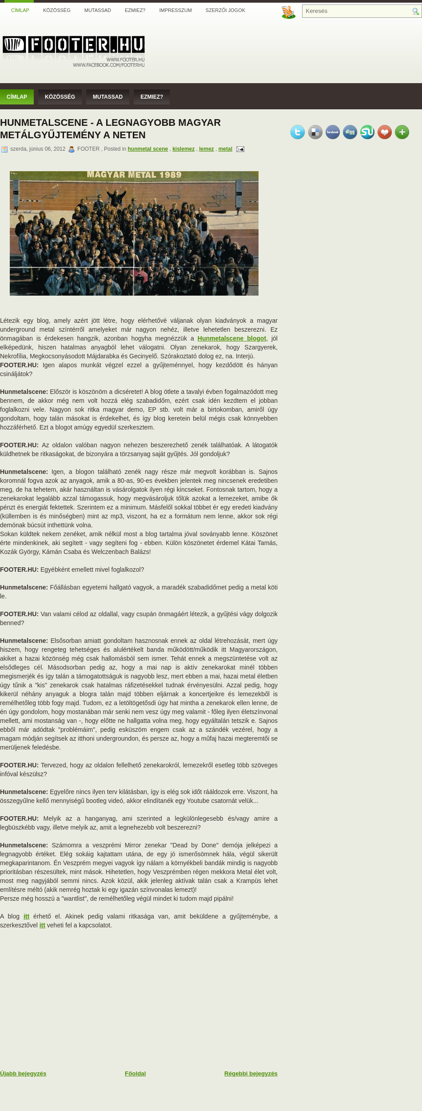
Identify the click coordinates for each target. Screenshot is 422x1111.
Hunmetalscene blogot (232, 338)
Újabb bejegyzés (23, 1073)
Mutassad (97, 10)
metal (225, 149)
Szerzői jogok (225, 10)
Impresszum (175, 10)
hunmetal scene (147, 149)
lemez (206, 149)
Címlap (20, 10)
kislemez (183, 149)
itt (26, 916)
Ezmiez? (135, 10)
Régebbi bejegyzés (251, 1073)
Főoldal (135, 1073)
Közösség (57, 10)
